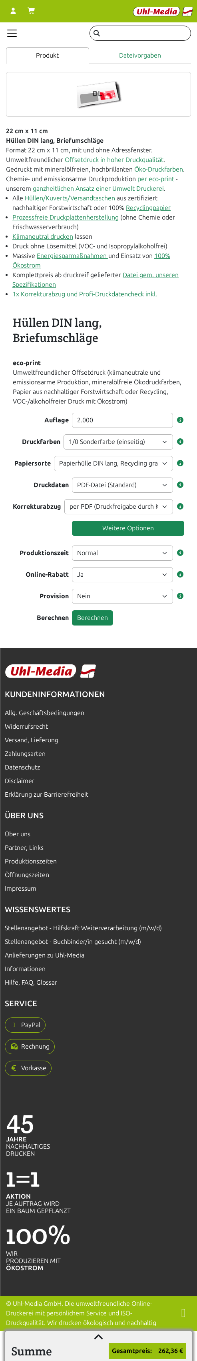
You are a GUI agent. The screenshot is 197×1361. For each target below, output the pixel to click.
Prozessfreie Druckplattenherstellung (65, 217)
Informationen (25, 969)
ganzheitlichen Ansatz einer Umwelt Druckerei (98, 188)
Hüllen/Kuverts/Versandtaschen (71, 198)
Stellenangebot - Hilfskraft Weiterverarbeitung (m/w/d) (83, 928)
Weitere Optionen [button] (128, 528)
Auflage (56, 420)
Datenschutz (22, 767)
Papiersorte (32, 463)
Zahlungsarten (25, 753)
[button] (180, 420)
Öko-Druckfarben (158, 169)
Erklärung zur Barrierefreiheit (46, 794)
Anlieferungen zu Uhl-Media (44, 955)
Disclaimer (19, 781)
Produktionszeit (44, 553)
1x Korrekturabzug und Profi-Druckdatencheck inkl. (84, 294)
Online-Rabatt (47, 574)
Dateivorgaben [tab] (140, 55)
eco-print (27, 363)
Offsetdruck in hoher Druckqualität (114, 160)
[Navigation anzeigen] (12, 33)
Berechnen (53, 618)
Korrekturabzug (37, 506)
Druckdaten (51, 485)
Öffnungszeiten (27, 875)
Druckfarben (41, 442)
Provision (54, 596)
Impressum (20, 888)
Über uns (17, 834)
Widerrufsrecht (26, 726)
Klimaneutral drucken (42, 236)
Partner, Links (24, 847)
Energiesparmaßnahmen (72, 256)
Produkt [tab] (47, 55)
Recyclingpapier (148, 208)
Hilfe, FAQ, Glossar (31, 982)
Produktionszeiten (31, 861)
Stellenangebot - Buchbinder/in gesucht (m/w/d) (73, 941)
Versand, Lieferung (31, 740)
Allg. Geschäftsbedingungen (44, 713)
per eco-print (155, 179)
